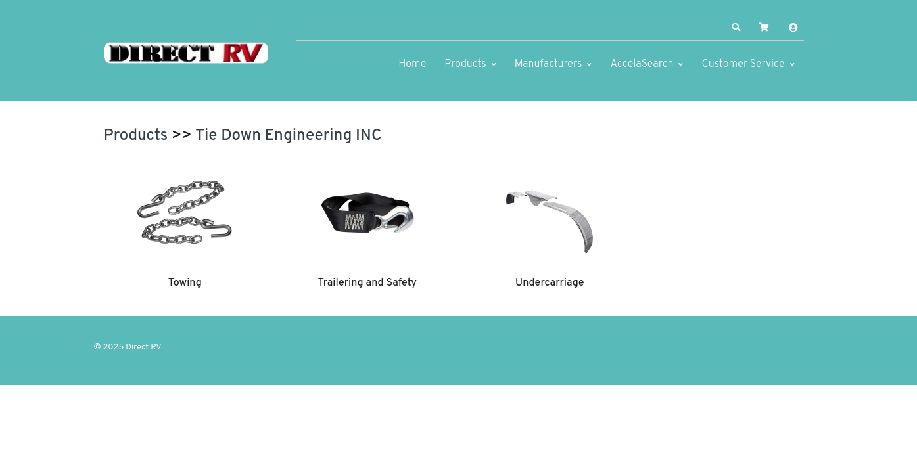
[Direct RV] (186, 54)
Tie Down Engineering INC (288, 136)
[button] (735, 27)
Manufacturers (548, 64)
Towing (185, 283)
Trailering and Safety (367, 283)
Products (465, 64)
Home (412, 64)
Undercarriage (549, 283)
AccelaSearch (641, 64)
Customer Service (742, 64)
